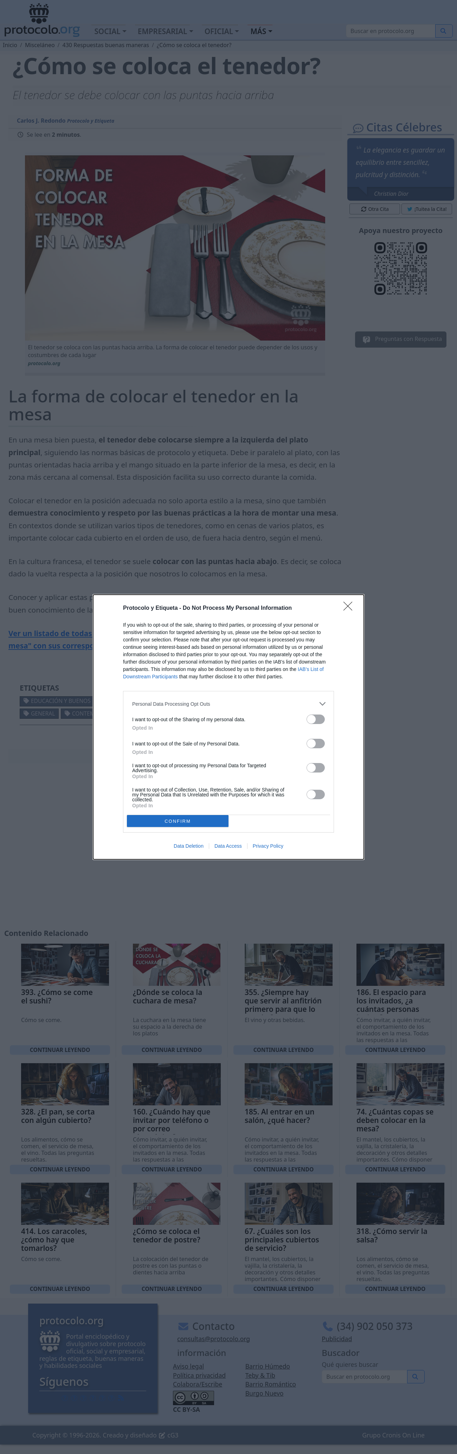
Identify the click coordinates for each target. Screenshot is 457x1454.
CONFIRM (178, 821)
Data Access (228, 846)
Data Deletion (189, 846)
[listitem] (228, 703)
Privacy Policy (268, 846)
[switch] (316, 719)
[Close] (350, 608)
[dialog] (228, 727)
